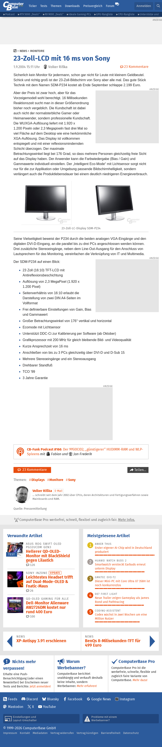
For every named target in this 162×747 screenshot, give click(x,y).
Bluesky (53, 699)
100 (30, 616)
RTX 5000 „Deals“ (30, 14)
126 (30, 565)
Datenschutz (131, 733)
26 (29, 591)
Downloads (72, 6)
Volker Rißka (42, 490)
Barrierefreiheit (110, 733)
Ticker (33, 6)
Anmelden (143, 6)
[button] (158, 6)
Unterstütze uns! (149, 14)
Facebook (75, 699)
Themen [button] (56, 6)
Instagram (127, 699)
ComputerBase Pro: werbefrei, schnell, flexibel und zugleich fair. (74, 520)
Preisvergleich (92, 6)
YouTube (49, 706)
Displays (38, 479)
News (23, 51)
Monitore (37, 51)
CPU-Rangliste (126, 14)
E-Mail (58, 491)
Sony (72, 479)
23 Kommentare (32, 469)
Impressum (10, 733)
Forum (110, 6)
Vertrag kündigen (87, 733)
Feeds (12, 699)
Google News (101, 699)
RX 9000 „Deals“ (54, 14)
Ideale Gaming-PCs (80, 14)
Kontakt (25, 733)
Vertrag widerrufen (62, 733)
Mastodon (15, 706)
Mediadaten (40, 733)
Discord (32, 699)
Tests (43, 6)
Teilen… (140, 469)
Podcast (10, 14)
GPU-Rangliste (104, 14)
